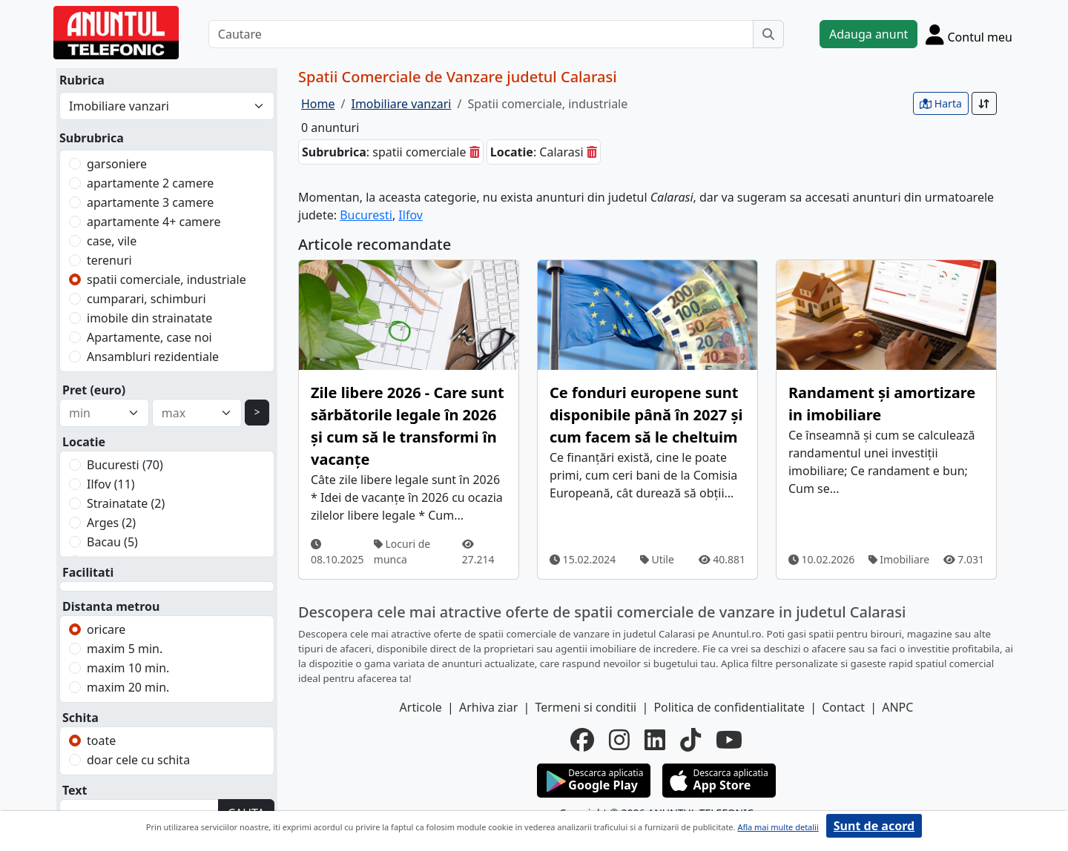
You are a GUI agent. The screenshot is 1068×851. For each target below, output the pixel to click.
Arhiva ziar (488, 707)
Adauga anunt (868, 34)
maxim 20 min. (128, 687)
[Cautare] (481, 34)
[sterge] (474, 152)
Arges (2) (111, 522)
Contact (843, 707)
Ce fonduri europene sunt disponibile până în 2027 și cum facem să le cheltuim (646, 415)
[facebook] (582, 740)
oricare (106, 629)
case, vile (111, 241)
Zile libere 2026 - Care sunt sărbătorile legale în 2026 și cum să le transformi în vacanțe (407, 426)
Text (75, 790)
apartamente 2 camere (150, 183)
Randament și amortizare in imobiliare (881, 404)
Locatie (83, 442)
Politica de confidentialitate (729, 707)
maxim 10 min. (128, 668)
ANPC (897, 707)
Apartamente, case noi (149, 337)
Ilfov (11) (111, 484)
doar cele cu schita (138, 760)
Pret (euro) (93, 390)
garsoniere (117, 164)
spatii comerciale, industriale (166, 279)
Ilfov (410, 215)
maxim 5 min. (124, 648)
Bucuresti (366, 215)
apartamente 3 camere (150, 202)
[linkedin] (655, 740)
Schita (80, 717)
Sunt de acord (874, 826)
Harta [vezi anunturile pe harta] (941, 103)
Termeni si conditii (585, 707)
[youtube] (729, 740)
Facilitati (87, 572)
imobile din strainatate (149, 318)
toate (101, 740)
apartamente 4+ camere (153, 221)
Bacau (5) (112, 542)
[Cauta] (768, 34)
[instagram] (619, 740)
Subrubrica (91, 138)
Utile (657, 559)
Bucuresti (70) (125, 465)
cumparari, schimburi (146, 299)
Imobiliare (899, 559)
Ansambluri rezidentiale (153, 356)
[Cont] (969, 34)
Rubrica (82, 80)
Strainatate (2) (126, 503)
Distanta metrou (110, 606)
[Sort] (984, 103)
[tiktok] (690, 740)
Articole (421, 707)
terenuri (109, 260)
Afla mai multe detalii (777, 826)
